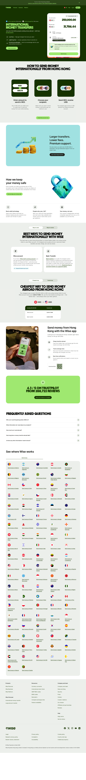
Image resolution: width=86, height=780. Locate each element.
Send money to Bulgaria (70, 478)
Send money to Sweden (27, 639)
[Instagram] (72, 728)
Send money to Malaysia (13, 569)
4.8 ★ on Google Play (31, 21)
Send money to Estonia (56, 509)
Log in (73, 7)
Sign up (78, 7)
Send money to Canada (13, 488)
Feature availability (36, 702)
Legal (7, 734)
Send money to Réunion (56, 608)
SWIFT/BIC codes (36, 691)
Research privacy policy (12, 737)
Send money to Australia (42, 467)
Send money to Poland (27, 608)
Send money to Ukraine (70, 649)
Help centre (61, 716)
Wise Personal (9, 686)
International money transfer (13, 700)
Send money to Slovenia (27, 629)
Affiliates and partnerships (64, 705)
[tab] (36, 227)
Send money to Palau (41, 600)
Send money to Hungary (27, 538)
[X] (69, 728)
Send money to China (41, 488)
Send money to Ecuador (13, 509)
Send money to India (41, 538)
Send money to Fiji (12, 519)
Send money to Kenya (13, 558)
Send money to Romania (70, 608)
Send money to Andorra (13, 467)
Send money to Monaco (41, 579)
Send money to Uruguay (56, 660)
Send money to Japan (56, 548)
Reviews (60, 707)
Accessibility (35, 739)
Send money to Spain (70, 629)
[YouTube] (76, 728)
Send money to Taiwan (56, 639)
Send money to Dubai (70, 498)
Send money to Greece (41, 528)
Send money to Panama (56, 600)
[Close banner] (79, 2)
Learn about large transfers (57, 154)
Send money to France (41, 519)
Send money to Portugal (41, 608)
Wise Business (9, 689)
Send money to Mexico (13, 579)
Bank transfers (50, 258)
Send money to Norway (13, 600)
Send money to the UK (27, 660)
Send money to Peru (69, 600)
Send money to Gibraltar (27, 528)
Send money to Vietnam (13, 670)
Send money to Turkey (41, 649)
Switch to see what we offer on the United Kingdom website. (42, 3)
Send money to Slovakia (13, 629)
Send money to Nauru (13, 589)
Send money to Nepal (27, 589)
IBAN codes (35, 694)
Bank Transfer (51, 256)
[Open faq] (43, 419)
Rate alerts (34, 697)
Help (69, 7)
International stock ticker (38, 689)
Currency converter (37, 686)
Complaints (35, 737)
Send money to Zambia (27, 670)
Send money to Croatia (13, 498)
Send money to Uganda (56, 649)
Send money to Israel (27, 548)
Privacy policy (35, 734)
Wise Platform (9, 691)
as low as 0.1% (9, 32)
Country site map (62, 737)
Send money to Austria (56, 467)
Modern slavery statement (12, 739)
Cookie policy (61, 734)
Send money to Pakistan (27, 600)
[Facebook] (65, 728)
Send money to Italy (40, 548)
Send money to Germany (70, 519)
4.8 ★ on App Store (14, 21)
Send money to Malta (27, 569)
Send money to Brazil (41, 478)
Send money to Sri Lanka (13, 639)
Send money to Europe (70, 509)
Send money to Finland (27, 519)
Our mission (61, 702)
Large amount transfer (11, 703)
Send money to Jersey (70, 548)
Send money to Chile (27, 488)
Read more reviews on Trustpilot (43, 397)
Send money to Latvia (27, 558)
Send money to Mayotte (70, 569)
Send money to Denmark (56, 498)
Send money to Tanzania (70, 639)
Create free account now (43, 117)
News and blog (61, 689)
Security (60, 691)
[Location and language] (65, 8)
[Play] (36, 328)
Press (59, 694)
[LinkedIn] (79, 728)
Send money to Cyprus (27, 498)
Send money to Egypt (27, 509)
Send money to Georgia (56, 519)
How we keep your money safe (14, 194)
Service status (61, 719)
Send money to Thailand (13, 649)
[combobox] (52, 20)
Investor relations (62, 699)
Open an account (12, 48)
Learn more (57, 48)
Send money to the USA (41, 660)
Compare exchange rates (38, 699)
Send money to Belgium (13, 478)
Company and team (63, 686)
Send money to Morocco (70, 579)
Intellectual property (63, 739)
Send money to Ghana (13, 528)
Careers (60, 697)
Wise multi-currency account (28, 258)
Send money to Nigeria (70, 589)
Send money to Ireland (70, 538)
